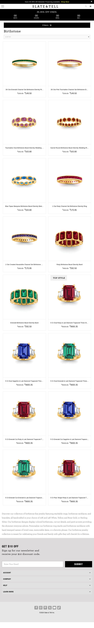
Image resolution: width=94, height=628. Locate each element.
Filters (47, 25)
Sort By (47, 37)
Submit (78, 569)
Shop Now (65, 2)
